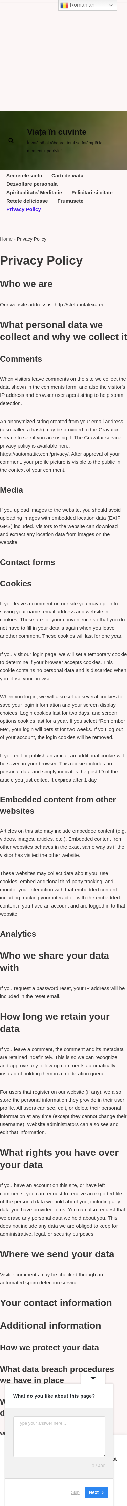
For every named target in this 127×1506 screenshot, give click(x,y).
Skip (75, 1492)
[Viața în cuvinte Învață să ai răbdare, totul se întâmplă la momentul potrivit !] (74, 140)
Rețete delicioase (27, 201)
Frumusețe (71, 201)
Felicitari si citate (92, 192)
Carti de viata (67, 175)
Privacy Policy (23, 209)
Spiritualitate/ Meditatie (34, 192)
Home (6, 239)
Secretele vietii (24, 175)
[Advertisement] (63, 55)
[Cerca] (11, 140)
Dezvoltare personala (32, 184)
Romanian (77, 5)
